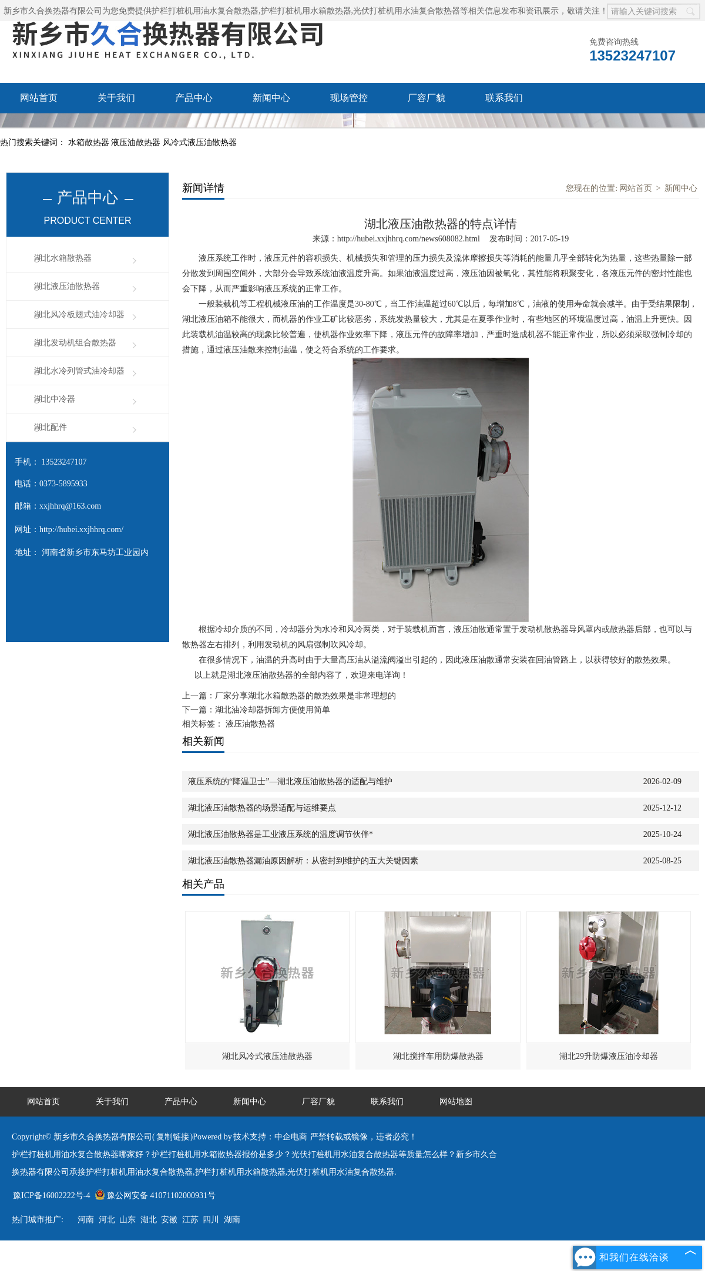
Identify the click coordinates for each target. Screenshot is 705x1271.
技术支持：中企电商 (270, 1136)
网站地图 (455, 1101)
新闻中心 (271, 98)
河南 (86, 1219)
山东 (127, 1219)
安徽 (169, 1219)
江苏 (190, 1219)
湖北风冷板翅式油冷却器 (79, 314)
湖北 (148, 1219)
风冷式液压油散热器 (200, 142)
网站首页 (39, 98)
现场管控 (349, 98)
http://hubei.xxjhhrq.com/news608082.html (408, 238)
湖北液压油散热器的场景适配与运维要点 (262, 807)
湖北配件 (50, 427)
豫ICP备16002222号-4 (51, 1195)
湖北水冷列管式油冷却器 (79, 370)
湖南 (232, 1219)
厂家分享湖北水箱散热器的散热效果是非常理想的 (305, 695)
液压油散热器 (137, 142)
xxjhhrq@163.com (70, 506)
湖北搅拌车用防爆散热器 (438, 1056)
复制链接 (172, 1136)
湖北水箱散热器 (63, 258)
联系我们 (504, 98)
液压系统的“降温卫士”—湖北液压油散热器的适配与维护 (290, 781)
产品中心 (194, 98)
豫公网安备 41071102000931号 (155, 1195)
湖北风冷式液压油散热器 (267, 1056)
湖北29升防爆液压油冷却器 (608, 1056)
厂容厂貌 (426, 98)
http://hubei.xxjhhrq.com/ (81, 529)
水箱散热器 (90, 142)
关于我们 (116, 98)
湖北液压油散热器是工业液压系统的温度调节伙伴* (280, 834)
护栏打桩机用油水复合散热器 (205, 10)
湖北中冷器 (54, 399)
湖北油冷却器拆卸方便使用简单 (272, 709)
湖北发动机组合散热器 (75, 342)
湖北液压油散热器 (67, 286)
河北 (107, 1219)
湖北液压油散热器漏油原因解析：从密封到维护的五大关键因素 (303, 860)
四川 (211, 1219)
